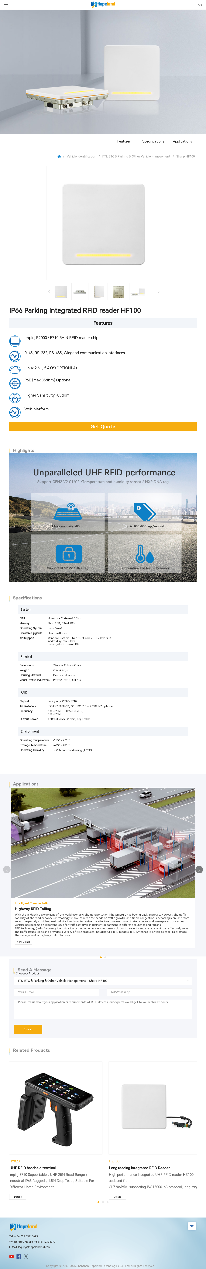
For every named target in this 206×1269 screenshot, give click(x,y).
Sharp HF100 (185, 156)
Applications (182, 141)
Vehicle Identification (81, 156)
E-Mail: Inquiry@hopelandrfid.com (29, 1247)
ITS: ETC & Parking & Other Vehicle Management (136, 156)
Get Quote (103, 426)
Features (124, 141)
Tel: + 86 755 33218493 (23, 1236)
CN (200, 4)
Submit (28, 1029)
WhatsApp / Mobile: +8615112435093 (32, 1241)
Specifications (153, 141)
